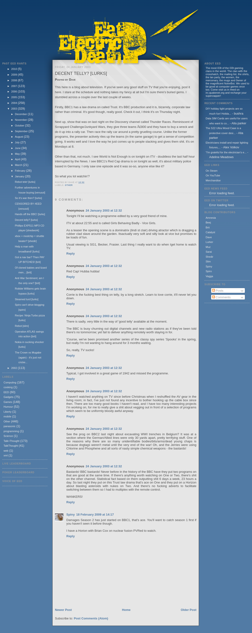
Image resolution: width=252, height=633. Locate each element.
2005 (14, 97)
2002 (14, 368)
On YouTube (213, 175)
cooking (8, 387)
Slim (208, 261)
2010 (14, 69)
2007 (14, 86)
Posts (217, 290)
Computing (10, 382)
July (17, 142)
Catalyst (210, 232)
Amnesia (211, 217)
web (6, 450)
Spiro (209, 271)
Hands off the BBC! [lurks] (30, 214)
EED (6, 392)
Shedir (209, 256)
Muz (208, 247)
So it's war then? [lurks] (28, 198)
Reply (70, 253)
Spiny (70, 514)
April (18, 159)
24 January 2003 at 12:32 (104, 210)
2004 (14, 102)
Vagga (209, 276)
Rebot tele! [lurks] (25, 181)
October (20, 125)
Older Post (188, 610)
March (19, 165)
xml (6, 455)
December (21, 114)
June (18, 148)
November (21, 119)
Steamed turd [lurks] (26, 299)
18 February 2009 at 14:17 (95, 514)
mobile (7, 416)
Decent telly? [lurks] (26, 219)
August (19, 136)
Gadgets (9, 397)
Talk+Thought (11, 441)
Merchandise (213, 180)
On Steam (212, 170)
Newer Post (63, 610)
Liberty (7, 411)
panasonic (9, 426)
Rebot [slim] (22, 325)
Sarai (209, 251)
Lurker (209, 242)
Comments (221, 297)
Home (126, 610)
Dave (209, 237)
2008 (14, 80)
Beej (208, 222)
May (18, 153)
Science (8, 436)
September (22, 131)
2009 (14, 74)
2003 (14, 108)
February (20, 170)
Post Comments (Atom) (91, 618)
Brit (208, 227)
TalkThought (11, 445)
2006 (14, 91)
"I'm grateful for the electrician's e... (226, 152)
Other (7, 421)
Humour (8, 406)
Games (8, 402)
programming (11, 431)
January (20, 176)
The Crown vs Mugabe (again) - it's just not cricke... (28, 357)
